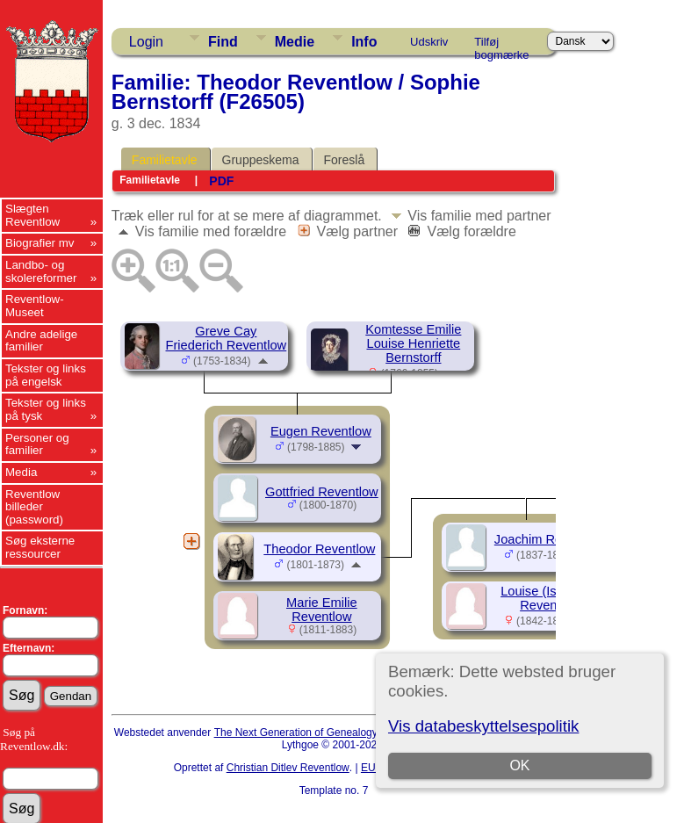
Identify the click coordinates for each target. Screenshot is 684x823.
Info (364, 41)
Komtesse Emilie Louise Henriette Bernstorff (413, 343)
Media (21, 472)
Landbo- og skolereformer (40, 271)
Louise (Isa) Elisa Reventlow (549, 598)
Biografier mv (40, 242)
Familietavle (165, 160)
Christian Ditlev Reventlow (288, 768)
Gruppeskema (260, 160)
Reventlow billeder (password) (34, 506)
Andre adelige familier (41, 341)
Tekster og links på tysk (45, 409)
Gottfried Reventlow (321, 492)
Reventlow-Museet (34, 305)
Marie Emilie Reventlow (321, 610)
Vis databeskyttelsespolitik (483, 726)
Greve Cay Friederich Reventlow (226, 338)
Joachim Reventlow (550, 539)
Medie (294, 41)
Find (223, 41)
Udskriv (429, 41)
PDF (221, 181)
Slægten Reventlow (32, 215)
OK (519, 765)
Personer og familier (37, 444)
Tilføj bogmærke (501, 44)
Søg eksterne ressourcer (40, 547)
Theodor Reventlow (319, 549)
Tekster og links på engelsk (45, 375)
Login (146, 41)
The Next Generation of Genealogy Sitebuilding (325, 732)
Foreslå (344, 160)
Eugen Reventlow (320, 431)
